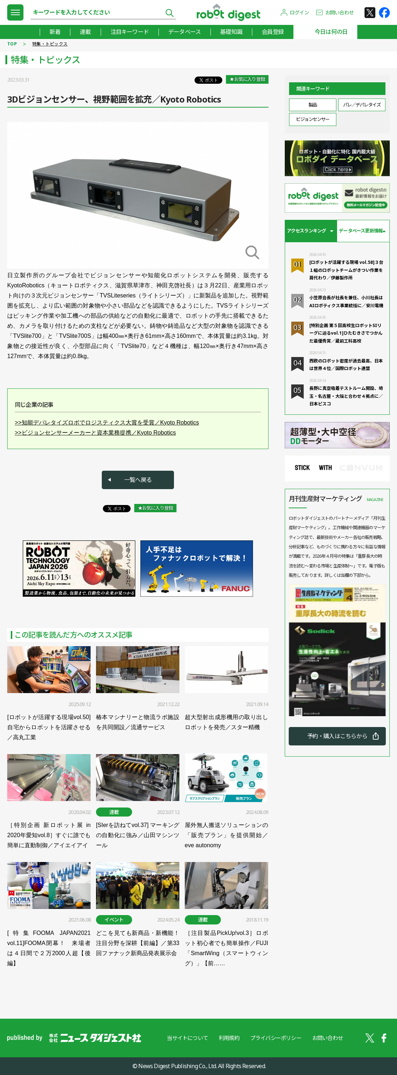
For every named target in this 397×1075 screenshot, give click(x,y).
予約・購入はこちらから (337, 736)
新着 (54, 32)
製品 (313, 104)
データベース (184, 32)
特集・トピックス (49, 44)
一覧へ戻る (138, 480)
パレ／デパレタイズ (362, 104)
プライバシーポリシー (275, 1037)
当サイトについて (187, 1037)
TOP (12, 44)
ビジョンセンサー (312, 119)
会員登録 (273, 32)
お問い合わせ (339, 12)
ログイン (299, 12)
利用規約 (229, 1037)
